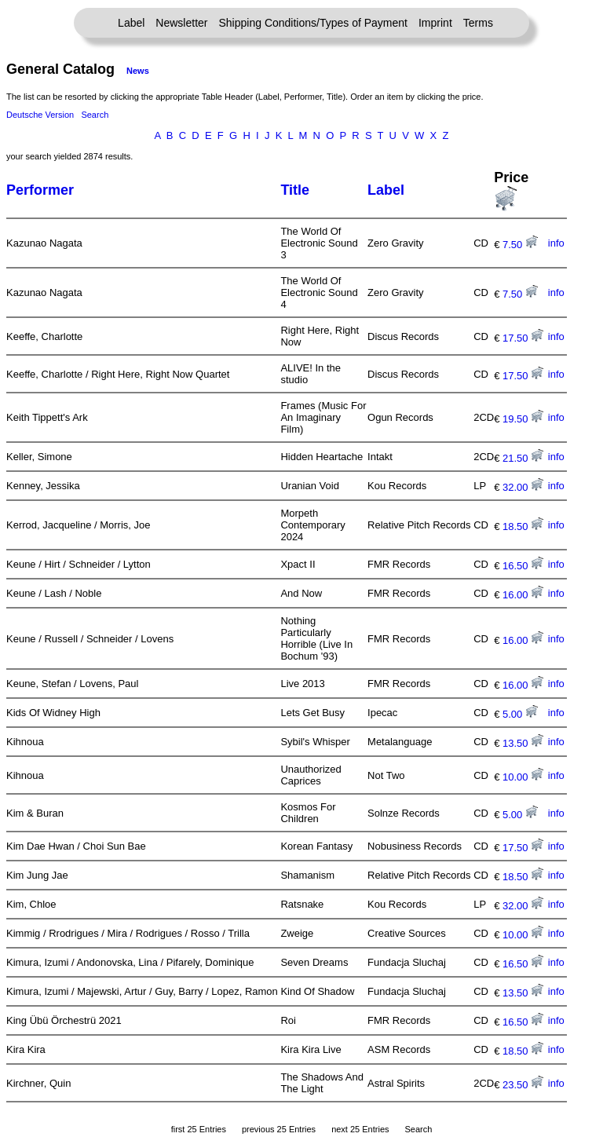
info (556, 243)
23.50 (522, 1085)
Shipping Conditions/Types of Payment (313, 22)
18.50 (522, 526)
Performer (40, 190)
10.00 (522, 777)
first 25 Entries (198, 1129)
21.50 (522, 458)
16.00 (522, 595)
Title (294, 190)
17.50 (522, 338)
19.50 (522, 419)
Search (94, 114)
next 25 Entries (360, 1129)
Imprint (435, 22)
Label (131, 22)
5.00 (520, 714)
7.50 (520, 244)
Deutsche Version (40, 114)
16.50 (522, 566)
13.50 (522, 743)
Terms (478, 22)
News (137, 70)
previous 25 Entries (279, 1129)
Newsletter (181, 22)
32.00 (522, 487)
